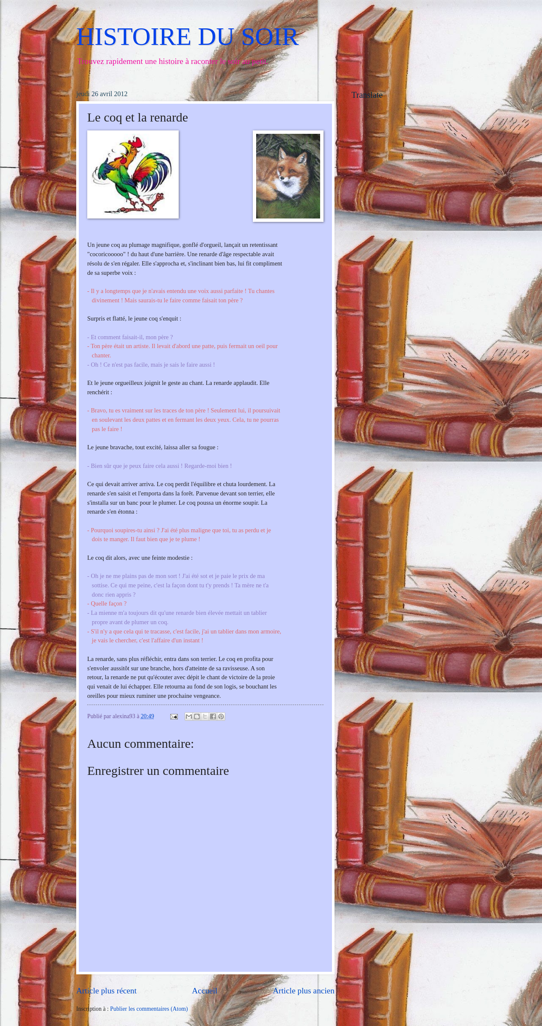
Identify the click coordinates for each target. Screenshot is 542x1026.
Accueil (204, 990)
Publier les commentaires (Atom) (149, 1009)
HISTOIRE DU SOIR (187, 36)
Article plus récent (106, 990)
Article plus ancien (304, 990)
